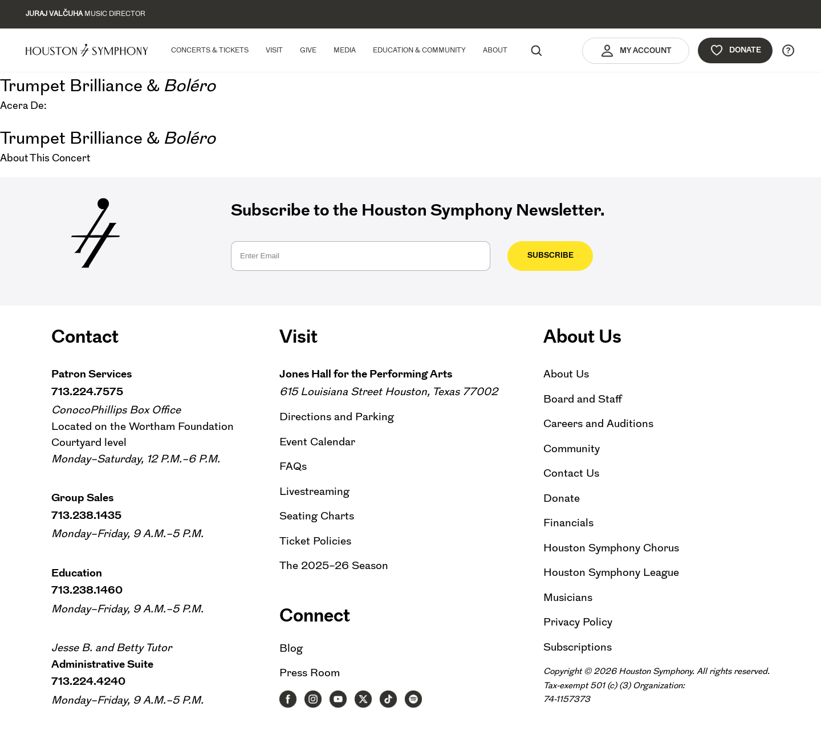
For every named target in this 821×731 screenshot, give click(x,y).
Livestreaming (314, 491)
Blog (291, 648)
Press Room (309, 672)
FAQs (293, 466)
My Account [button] (636, 51)
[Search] (536, 50)
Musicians (567, 597)
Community (571, 448)
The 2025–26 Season (333, 565)
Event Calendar (317, 441)
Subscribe (550, 255)
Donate (735, 50)
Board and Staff (582, 398)
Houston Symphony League (611, 572)
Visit (274, 50)
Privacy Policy (577, 621)
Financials (568, 522)
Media (345, 50)
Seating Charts (316, 515)
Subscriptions (577, 646)
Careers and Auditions (598, 423)
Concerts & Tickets (210, 50)
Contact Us (571, 473)
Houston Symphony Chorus (611, 547)
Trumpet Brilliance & (108, 85)
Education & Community (419, 50)
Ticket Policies (315, 540)
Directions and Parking (336, 416)
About (495, 50)
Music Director (85, 13)
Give (308, 50)
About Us (566, 373)
